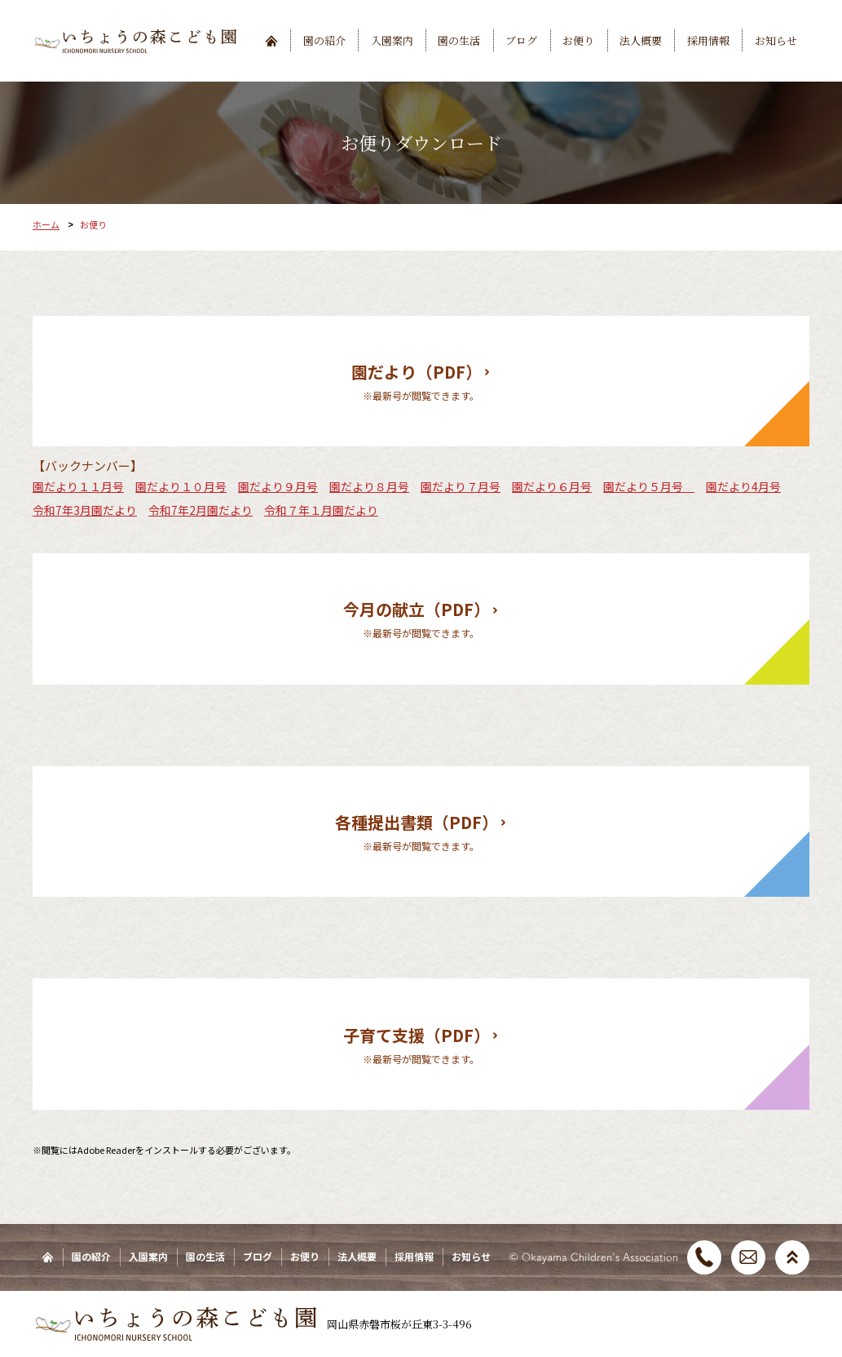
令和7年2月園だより (200, 510)
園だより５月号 (648, 486)
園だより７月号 (460, 486)
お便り (578, 40)
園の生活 (459, 40)
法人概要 (640, 40)
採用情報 (708, 40)
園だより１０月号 (181, 486)
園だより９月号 (278, 486)
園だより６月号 (552, 486)
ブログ (521, 40)
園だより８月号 (369, 486)
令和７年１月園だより (321, 510)
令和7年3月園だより (85, 510)
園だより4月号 (743, 486)
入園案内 (392, 40)
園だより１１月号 (78, 486)
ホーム (46, 224)
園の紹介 (324, 40)
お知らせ (776, 40)
